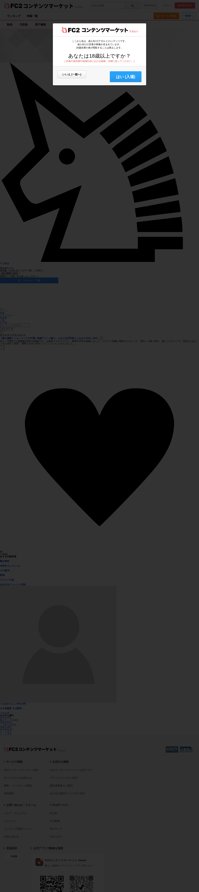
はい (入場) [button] (125, 77)
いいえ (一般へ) (71, 74)
